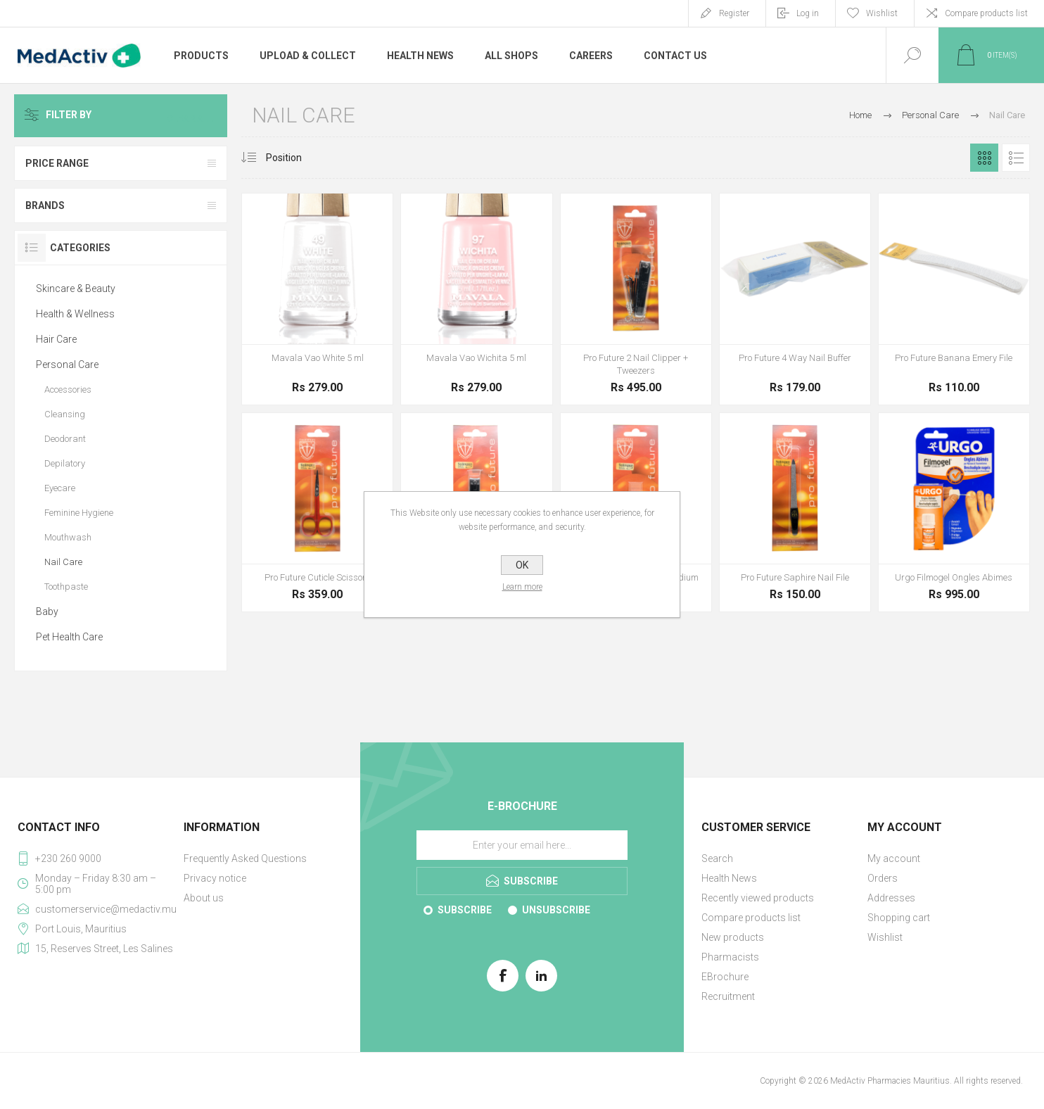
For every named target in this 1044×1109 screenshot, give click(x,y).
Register (734, 13)
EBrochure (725, 976)
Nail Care (63, 562)
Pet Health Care (69, 636)
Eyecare (59, 488)
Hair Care (56, 339)
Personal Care (67, 364)
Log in (807, 13)
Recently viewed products (757, 898)
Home (860, 115)
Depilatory (64, 463)
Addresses (891, 898)
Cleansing (64, 414)
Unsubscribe (556, 909)
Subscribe (465, 909)
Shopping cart (898, 917)
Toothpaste (66, 586)
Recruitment (728, 996)
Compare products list (986, 13)
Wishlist (885, 937)
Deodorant (65, 438)
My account (893, 858)
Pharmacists (730, 957)
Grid (984, 158)
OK (522, 565)
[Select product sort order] (294, 158)
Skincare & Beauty (75, 288)
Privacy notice (215, 878)
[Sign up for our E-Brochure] (522, 845)
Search (717, 858)
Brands (45, 205)
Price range (57, 163)
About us (204, 898)
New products (732, 937)
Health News (729, 878)
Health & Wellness (75, 313)
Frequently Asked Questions (245, 858)
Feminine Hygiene (78, 512)
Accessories (67, 389)
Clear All (193, 115)
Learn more (522, 587)
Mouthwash (67, 537)
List (1016, 158)
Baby (47, 611)
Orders (882, 878)
